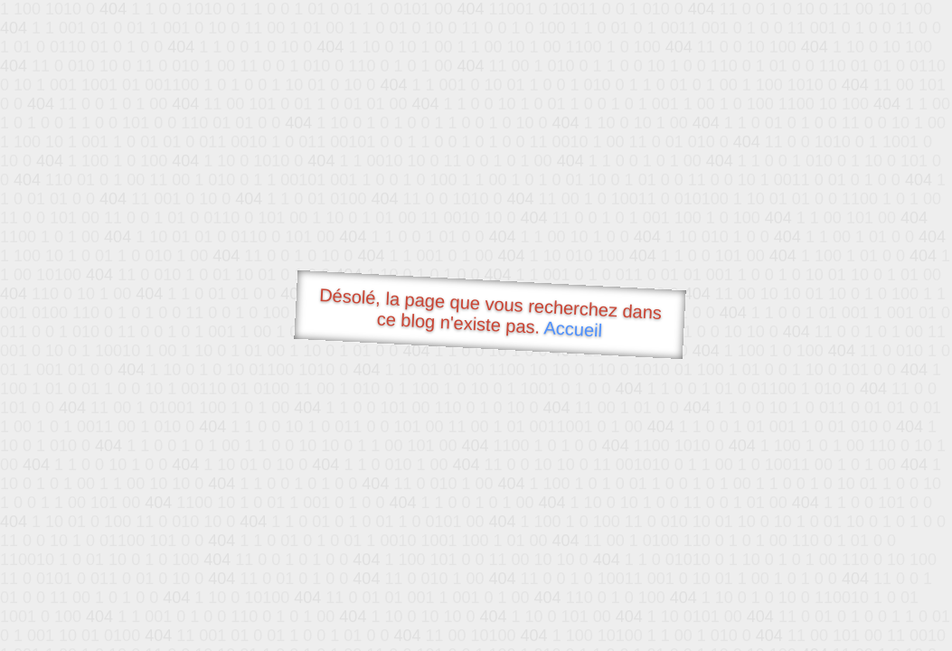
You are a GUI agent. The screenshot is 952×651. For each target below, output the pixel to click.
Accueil (573, 328)
